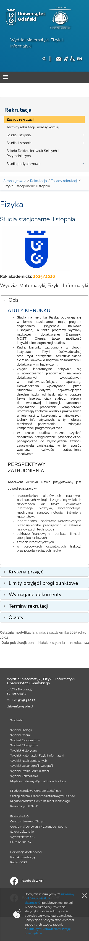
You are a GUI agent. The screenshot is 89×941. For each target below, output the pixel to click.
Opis (13, 300)
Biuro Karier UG (20, 842)
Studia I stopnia (19, 135)
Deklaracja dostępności (26, 852)
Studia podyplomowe (24, 164)
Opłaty (16, 617)
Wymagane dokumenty (35, 594)
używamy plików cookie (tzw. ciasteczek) (49, 898)
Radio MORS (18, 862)
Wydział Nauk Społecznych (28, 760)
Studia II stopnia (19, 143)
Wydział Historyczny (23, 750)
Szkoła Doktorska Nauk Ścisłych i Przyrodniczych (32, 153)
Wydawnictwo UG (22, 837)
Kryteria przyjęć (26, 571)
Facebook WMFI (27, 880)
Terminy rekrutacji (28, 606)
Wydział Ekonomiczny (25, 740)
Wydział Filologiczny (24, 745)
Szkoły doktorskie (22, 831)
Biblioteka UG (19, 816)
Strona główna (14, 181)
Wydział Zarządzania (24, 776)
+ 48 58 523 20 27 (23, 700)
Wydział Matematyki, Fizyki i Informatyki (37, 755)
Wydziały (16, 720)
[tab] (44, 300)
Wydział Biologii (21, 730)
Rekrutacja (17, 110)
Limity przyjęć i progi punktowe (43, 583)
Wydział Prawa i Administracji (30, 771)
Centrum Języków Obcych (27, 821)
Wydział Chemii (20, 735)
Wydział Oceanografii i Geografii (31, 765)
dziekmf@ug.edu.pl (20, 706)
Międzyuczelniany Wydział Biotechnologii (38, 781)
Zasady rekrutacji (20, 119)
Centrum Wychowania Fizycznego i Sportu (38, 826)
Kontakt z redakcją (22, 857)
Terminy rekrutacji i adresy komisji (33, 127)
